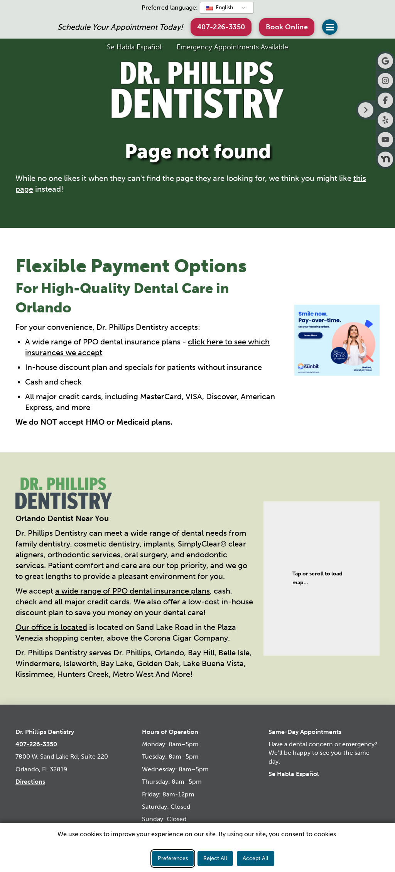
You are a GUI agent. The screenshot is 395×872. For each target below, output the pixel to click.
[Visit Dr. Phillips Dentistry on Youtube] (385, 139)
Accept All (255, 858)
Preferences (173, 858)
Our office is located (51, 627)
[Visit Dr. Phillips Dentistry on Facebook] (385, 100)
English (219, 7)
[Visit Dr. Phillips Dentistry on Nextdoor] (385, 159)
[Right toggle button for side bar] (365, 110)
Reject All (215, 858)
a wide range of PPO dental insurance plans (132, 590)
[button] (286, 26)
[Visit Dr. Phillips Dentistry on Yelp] (385, 120)
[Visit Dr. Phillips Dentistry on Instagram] (385, 80)
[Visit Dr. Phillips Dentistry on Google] (385, 61)
